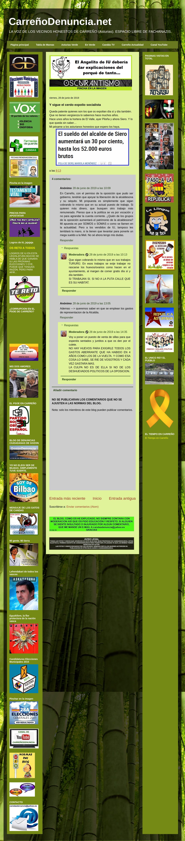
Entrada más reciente (67, 498)
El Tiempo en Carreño (156, 438)
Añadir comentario (65, 390)
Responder (66, 240)
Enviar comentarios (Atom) (82, 506)
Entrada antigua (122, 498)
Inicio (97, 498)
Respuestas (71, 248)
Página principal (20, 44)
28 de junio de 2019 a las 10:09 (91, 188)
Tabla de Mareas (45, 44)
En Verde (90, 44)
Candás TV (108, 44)
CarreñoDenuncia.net (60, 21)
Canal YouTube (159, 44)
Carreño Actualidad (132, 44)
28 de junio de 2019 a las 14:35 (108, 331)
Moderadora (76, 254)
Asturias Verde (69, 44)
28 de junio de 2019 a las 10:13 (108, 254)
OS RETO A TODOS (22, 247)
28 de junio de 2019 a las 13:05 (91, 303)
